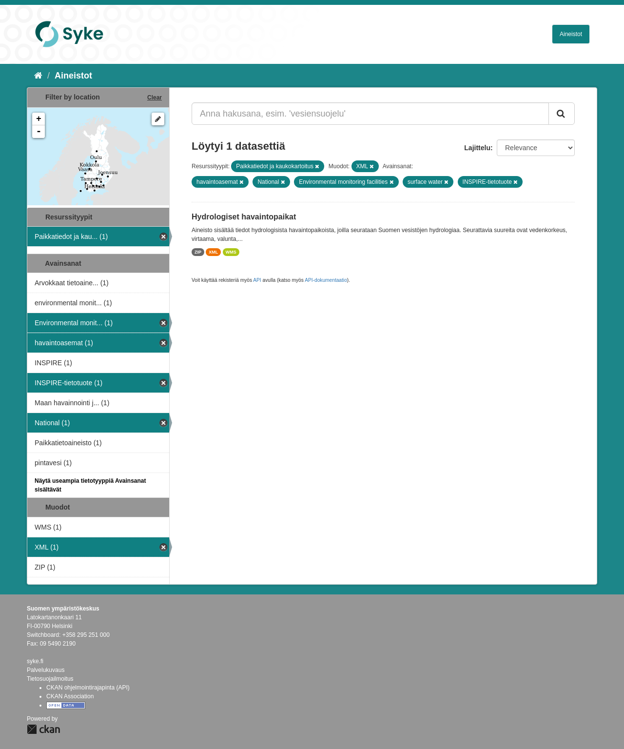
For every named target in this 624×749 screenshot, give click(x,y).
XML (213, 252)
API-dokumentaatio (326, 280)
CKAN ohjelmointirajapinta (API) (88, 687)
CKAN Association (70, 696)
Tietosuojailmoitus (50, 678)
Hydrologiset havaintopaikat (244, 217)
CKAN (43, 729)
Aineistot (571, 34)
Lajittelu (477, 148)
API (257, 280)
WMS (231, 252)
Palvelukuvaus (45, 670)
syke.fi (35, 661)
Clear (154, 97)
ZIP (198, 252)
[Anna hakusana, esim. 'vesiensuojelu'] (370, 113)
